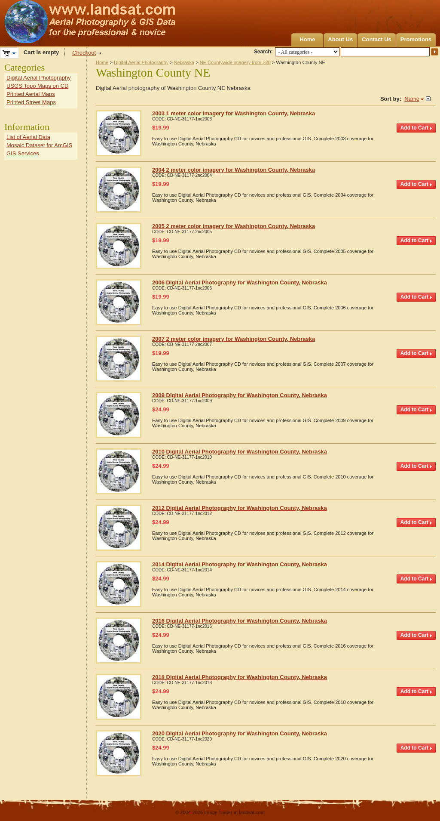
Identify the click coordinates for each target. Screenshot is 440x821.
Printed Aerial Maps (30, 94)
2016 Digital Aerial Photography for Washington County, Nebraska (239, 620)
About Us (340, 39)
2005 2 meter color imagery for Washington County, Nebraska (233, 226)
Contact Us (376, 39)
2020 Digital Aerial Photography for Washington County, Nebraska (239, 733)
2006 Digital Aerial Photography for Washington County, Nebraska (239, 282)
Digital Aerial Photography (141, 62)
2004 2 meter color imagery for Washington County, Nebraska (233, 170)
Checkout (84, 52)
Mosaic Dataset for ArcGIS (39, 145)
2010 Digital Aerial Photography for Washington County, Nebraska (239, 451)
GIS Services (22, 153)
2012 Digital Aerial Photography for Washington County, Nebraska (239, 508)
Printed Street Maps (31, 102)
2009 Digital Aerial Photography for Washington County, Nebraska (239, 395)
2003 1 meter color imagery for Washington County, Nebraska (233, 113)
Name (411, 99)
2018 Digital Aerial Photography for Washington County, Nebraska (239, 677)
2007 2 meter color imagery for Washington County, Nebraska (233, 339)
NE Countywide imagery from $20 (235, 62)
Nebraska (184, 62)
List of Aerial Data (28, 137)
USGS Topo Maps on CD (37, 86)
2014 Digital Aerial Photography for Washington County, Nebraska (239, 564)
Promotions (415, 39)
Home (307, 39)
